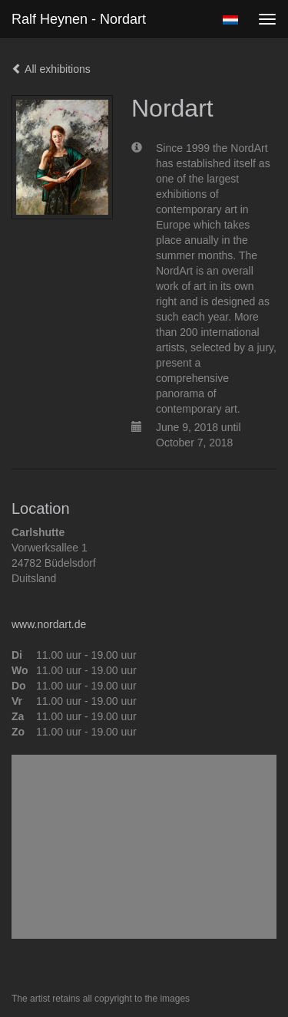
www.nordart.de (49, 624)
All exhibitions (51, 69)
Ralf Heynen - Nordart (79, 19)
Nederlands (230, 20)
